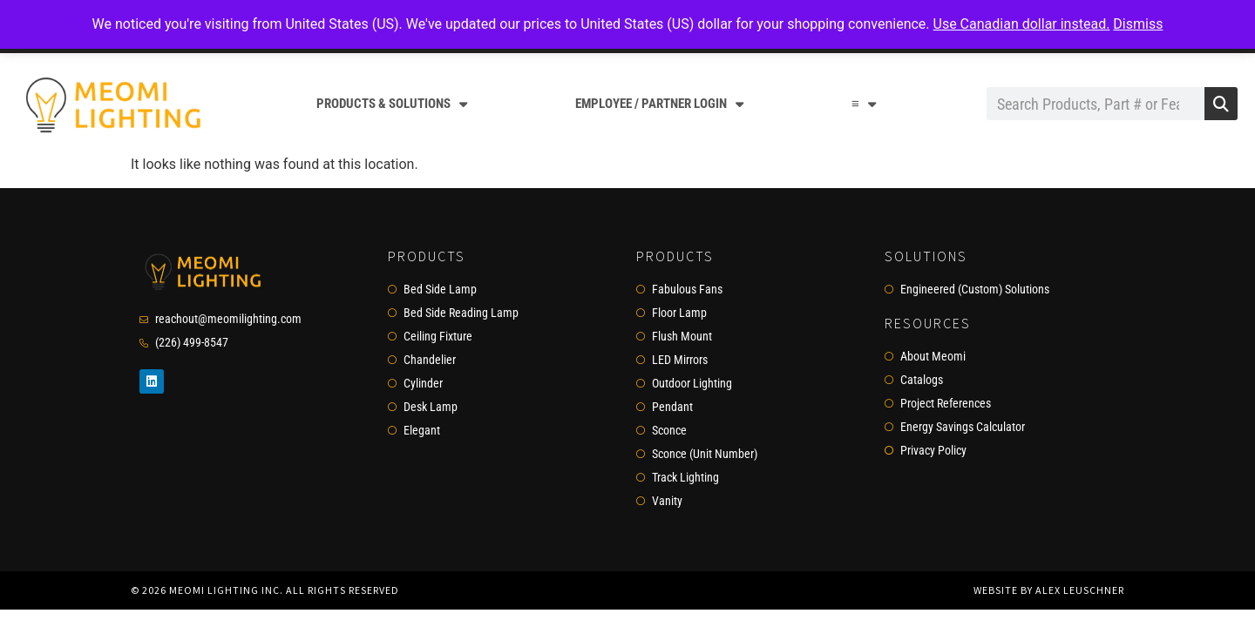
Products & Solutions (391, 104)
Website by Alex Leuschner (1048, 590)
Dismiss (1138, 24)
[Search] (1221, 103)
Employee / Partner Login (659, 104)
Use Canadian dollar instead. (1021, 24)
